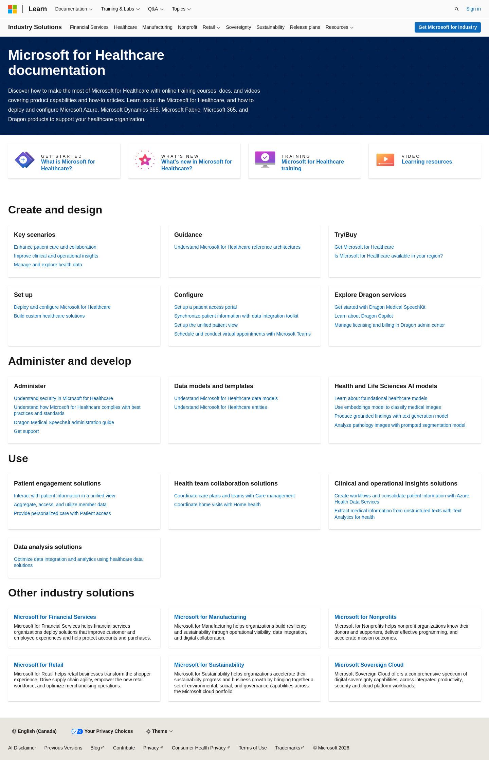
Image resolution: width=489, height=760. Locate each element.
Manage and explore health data (48, 264)
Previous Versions (63, 747)
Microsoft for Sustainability (209, 665)
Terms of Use (253, 747)
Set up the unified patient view (206, 325)
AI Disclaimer (22, 747)
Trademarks (287, 747)
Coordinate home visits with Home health (217, 504)
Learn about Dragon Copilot (363, 316)
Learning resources (427, 162)
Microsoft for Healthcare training (313, 165)
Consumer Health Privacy (199, 747)
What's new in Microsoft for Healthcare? (196, 165)
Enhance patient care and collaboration (55, 247)
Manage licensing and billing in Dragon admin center (389, 325)
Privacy (151, 747)
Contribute (124, 747)
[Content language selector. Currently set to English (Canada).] (34, 731)
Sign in (473, 9)
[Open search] (457, 9)
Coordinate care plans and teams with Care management (234, 495)
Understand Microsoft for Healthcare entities (220, 407)
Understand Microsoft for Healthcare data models (226, 398)
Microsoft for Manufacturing (210, 617)
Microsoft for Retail (39, 665)
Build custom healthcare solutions (49, 316)
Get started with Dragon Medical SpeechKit (379, 307)
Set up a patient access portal (205, 307)
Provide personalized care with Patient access (62, 513)
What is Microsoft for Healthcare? (68, 165)
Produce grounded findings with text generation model (391, 416)
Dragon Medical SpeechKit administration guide (64, 422)
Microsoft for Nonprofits (365, 617)
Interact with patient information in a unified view (64, 495)
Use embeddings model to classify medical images (387, 407)
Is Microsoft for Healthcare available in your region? (388, 256)
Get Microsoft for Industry (448, 27)
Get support (26, 431)
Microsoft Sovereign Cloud (369, 665)
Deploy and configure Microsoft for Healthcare (62, 307)
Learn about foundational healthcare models (380, 398)
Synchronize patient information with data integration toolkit (236, 316)
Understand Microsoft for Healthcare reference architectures (237, 247)
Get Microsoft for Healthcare (364, 247)
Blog (95, 747)
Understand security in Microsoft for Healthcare (63, 398)
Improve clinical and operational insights (56, 256)
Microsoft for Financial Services (55, 617)
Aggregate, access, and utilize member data (60, 504)
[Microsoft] (12, 9)
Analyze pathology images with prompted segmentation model (399, 425)
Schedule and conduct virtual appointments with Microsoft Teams (242, 334)
